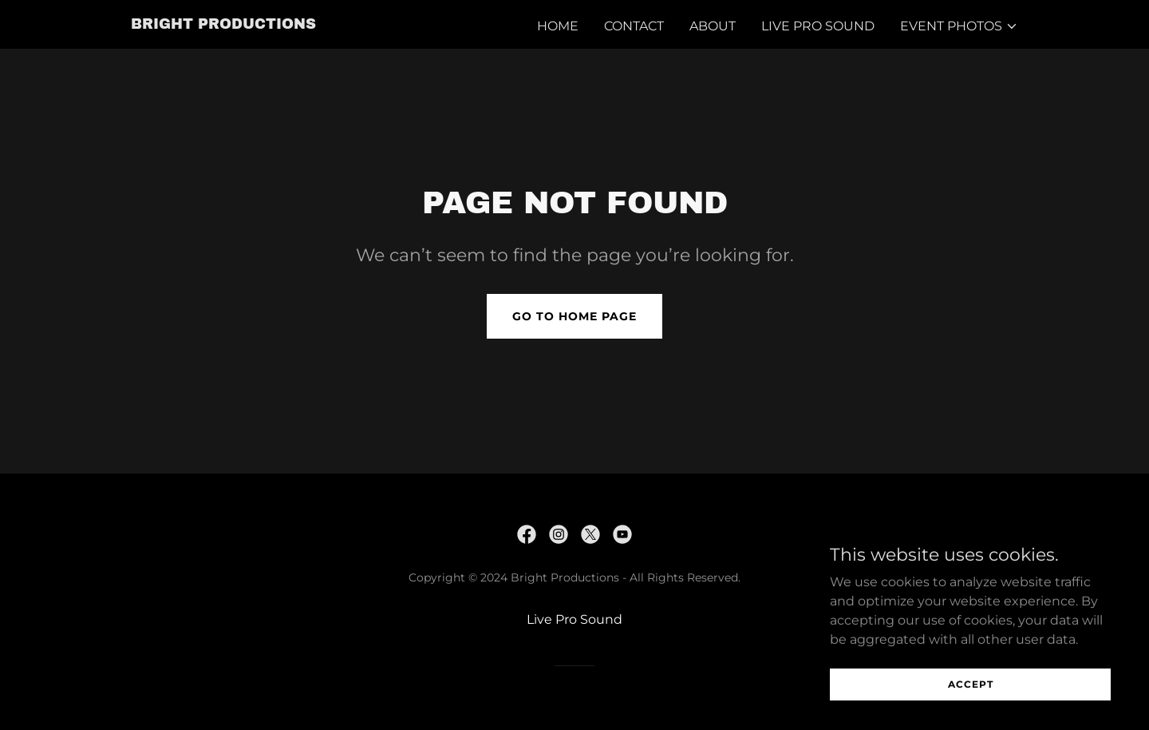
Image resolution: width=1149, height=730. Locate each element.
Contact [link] (634, 26)
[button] (959, 26)
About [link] (712, 26)
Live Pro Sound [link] (818, 26)
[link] (223, 24)
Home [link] (557, 26)
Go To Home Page (574, 316)
